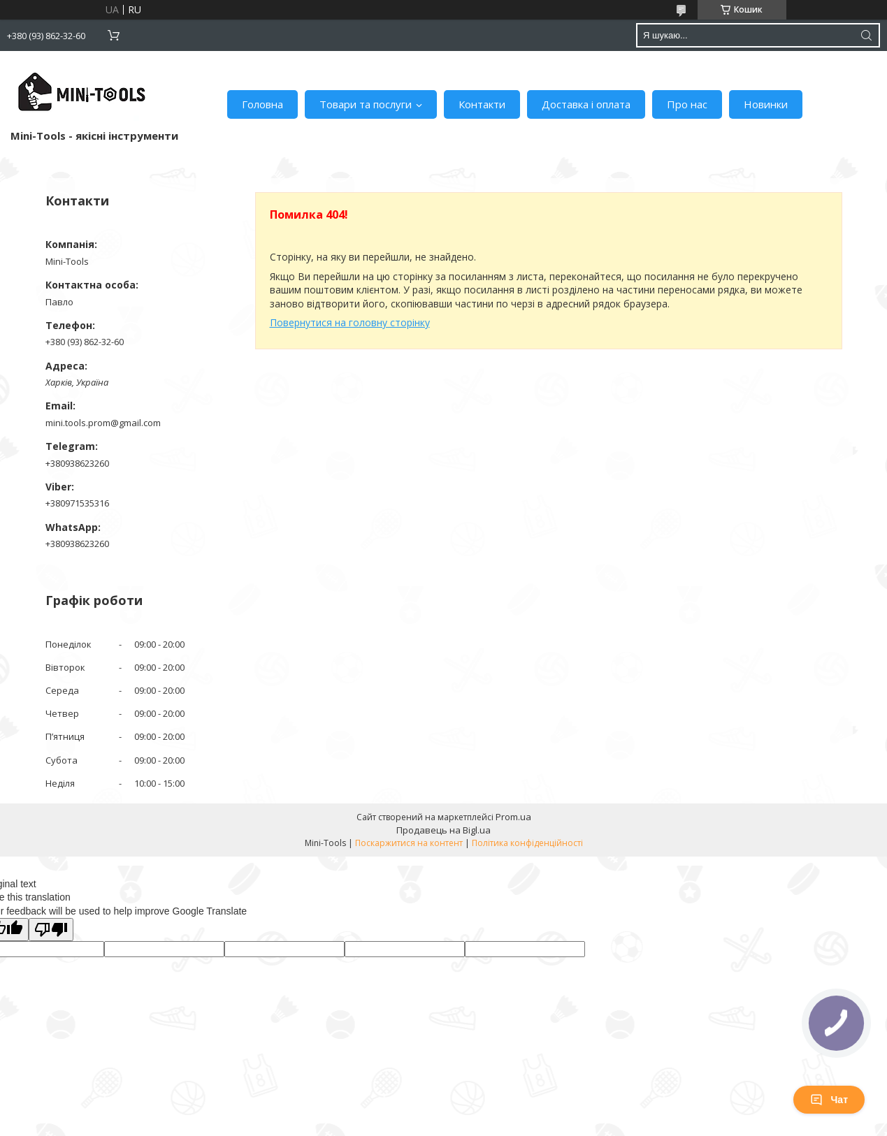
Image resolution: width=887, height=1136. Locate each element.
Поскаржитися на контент (409, 843)
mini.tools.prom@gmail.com (103, 422)
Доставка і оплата (586, 104)
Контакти (482, 104)
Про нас (687, 104)
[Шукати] (866, 35)
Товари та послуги (365, 104)
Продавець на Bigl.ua (443, 830)
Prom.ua (513, 816)
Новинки (766, 104)
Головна (262, 104)
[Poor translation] (51, 929)
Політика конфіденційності (527, 843)
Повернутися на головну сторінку (350, 322)
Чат (829, 1099)
